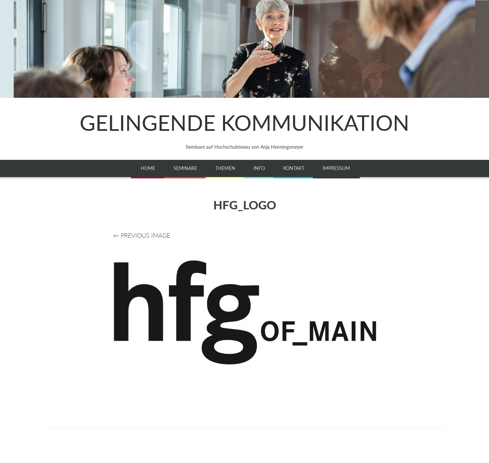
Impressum (336, 168)
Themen (225, 168)
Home (148, 168)
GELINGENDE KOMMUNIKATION (244, 123)
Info (259, 168)
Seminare (185, 168)
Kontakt (293, 168)
